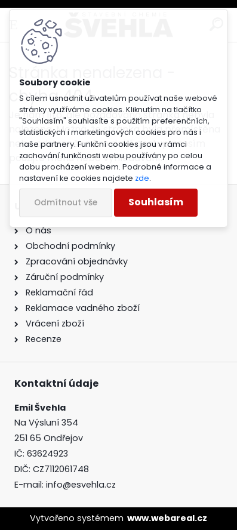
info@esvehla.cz (81, 485)
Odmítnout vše (65, 202)
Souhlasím (155, 202)
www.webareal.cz (167, 518)
